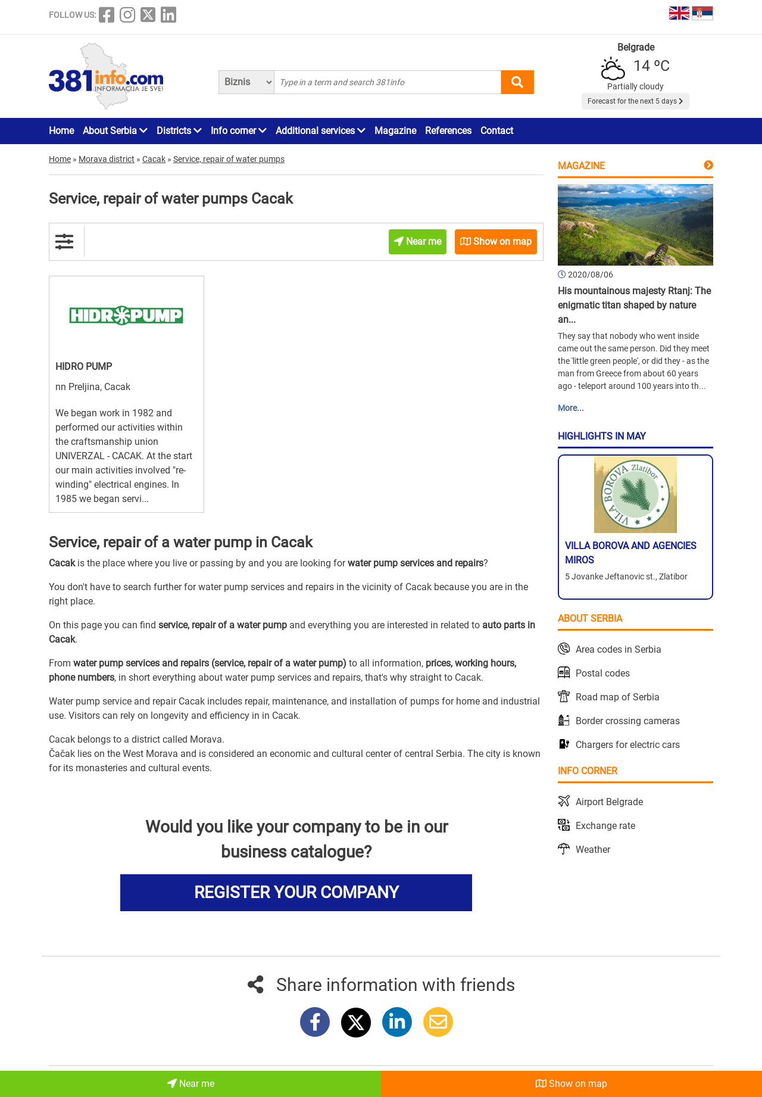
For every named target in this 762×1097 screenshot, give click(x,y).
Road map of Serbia (618, 697)
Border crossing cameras (628, 721)
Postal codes (603, 673)
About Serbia (115, 130)
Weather (593, 849)
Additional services (321, 130)
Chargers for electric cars (628, 744)
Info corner (239, 130)
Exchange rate (605, 825)
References (448, 130)
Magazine (395, 130)
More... (571, 408)
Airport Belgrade (609, 802)
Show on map (571, 1083)
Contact (496, 130)
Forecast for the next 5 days (635, 101)
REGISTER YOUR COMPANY (296, 892)
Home (61, 130)
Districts (179, 130)
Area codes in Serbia (618, 649)
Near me (190, 1083)
